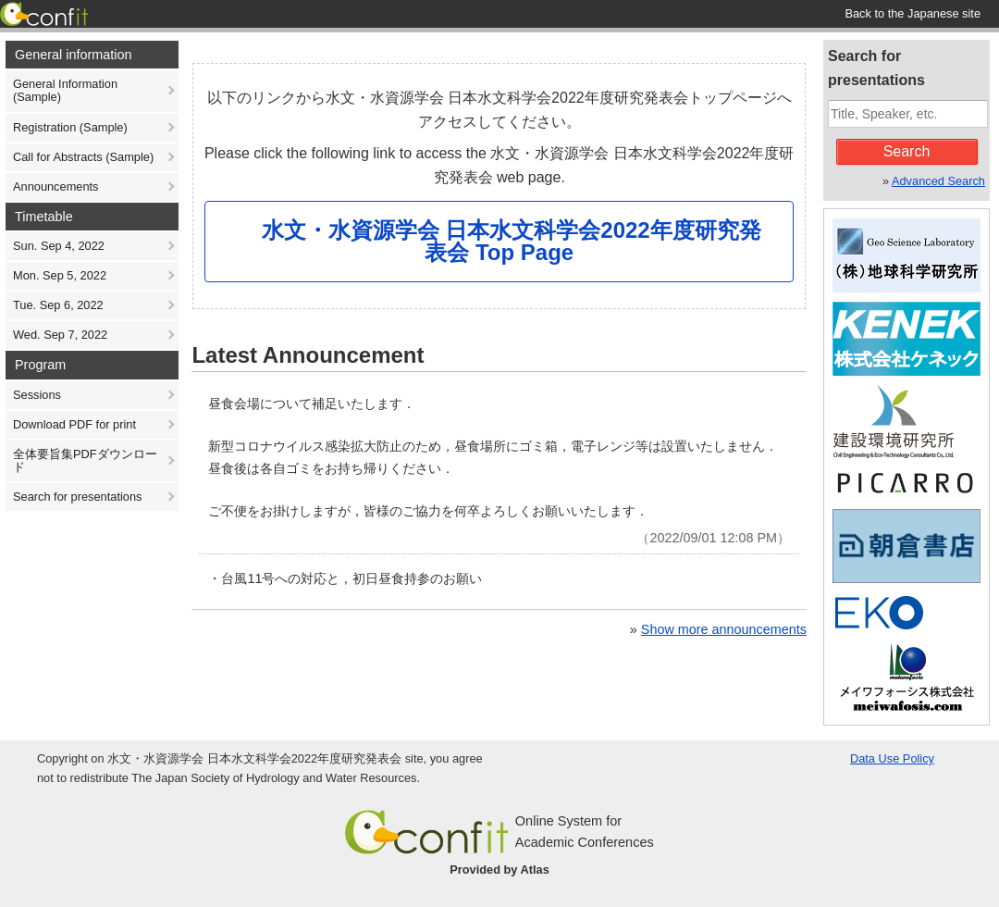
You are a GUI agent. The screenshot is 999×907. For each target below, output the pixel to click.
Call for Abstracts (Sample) (83, 157)
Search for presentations (77, 496)
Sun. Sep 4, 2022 (59, 246)
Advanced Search (938, 181)
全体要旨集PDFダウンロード (85, 460)
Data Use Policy (892, 758)
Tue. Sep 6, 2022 (58, 305)
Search (907, 151)
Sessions (37, 395)
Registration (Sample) (70, 127)
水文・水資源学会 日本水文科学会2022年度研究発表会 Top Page (511, 241)
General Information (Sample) (65, 90)
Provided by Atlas (499, 869)
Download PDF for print (74, 424)
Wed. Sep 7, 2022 (60, 335)
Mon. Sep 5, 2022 (59, 275)
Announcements (55, 186)
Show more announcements (724, 629)
